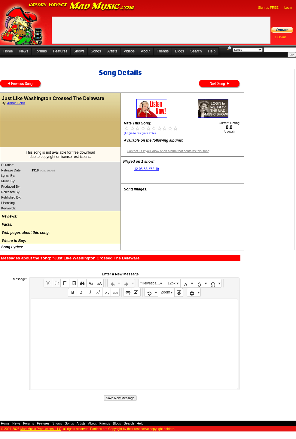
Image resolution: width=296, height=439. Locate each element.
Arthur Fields (16, 103)
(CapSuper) (48, 170)
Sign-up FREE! (268, 7)
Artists (112, 51)
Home (8, 51)
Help (211, 51)
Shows (79, 51)
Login (288, 7)
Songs (96, 51)
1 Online (281, 37)
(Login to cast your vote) (140, 133)
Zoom (165, 292)
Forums (41, 51)
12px (171, 283)
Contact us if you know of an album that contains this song (168, 151)
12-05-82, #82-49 (146, 169)
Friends (163, 51)
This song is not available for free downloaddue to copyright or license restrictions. (60, 154)
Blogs (179, 51)
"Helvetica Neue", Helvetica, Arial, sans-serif (152, 283)
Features (60, 51)
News (23, 51)
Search (196, 51)
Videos (129, 51)
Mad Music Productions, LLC (40, 429)
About (145, 51)
